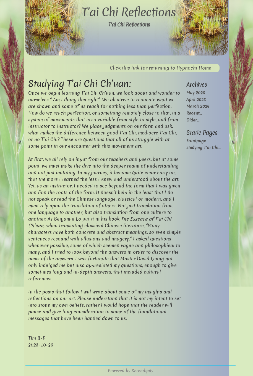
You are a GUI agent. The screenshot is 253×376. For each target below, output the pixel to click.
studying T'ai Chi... (203, 147)
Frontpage (196, 141)
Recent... (194, 113)
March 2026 (197, 106)
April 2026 (196, 99)
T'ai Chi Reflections (129, 12)
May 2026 (195, 93)
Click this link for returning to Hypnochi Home (160, 68)
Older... (192, 120)
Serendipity (142, 371)
